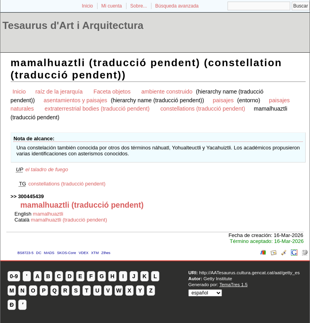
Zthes (106, 253)
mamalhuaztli (48, 214)
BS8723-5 (25, 253)
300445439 (31, 196)
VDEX (83, 253)
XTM (95, 253)
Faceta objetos (112, 91)
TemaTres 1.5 (233, 284)
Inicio (87, 6)
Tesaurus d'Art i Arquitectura (73, 25)
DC (38, 253)
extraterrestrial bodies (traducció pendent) (97, 108)
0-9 (14, 276)
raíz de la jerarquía (58, 91)
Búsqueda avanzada (177, 6)
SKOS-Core (66, 253)
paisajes (223, 100)
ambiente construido (167, 91)
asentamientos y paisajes (75, 100)
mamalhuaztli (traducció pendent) (69, 220)
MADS (49, 253)
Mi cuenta (111, 6)
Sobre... (138, 6)
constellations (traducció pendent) (202, 108)
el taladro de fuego (46, 169)
